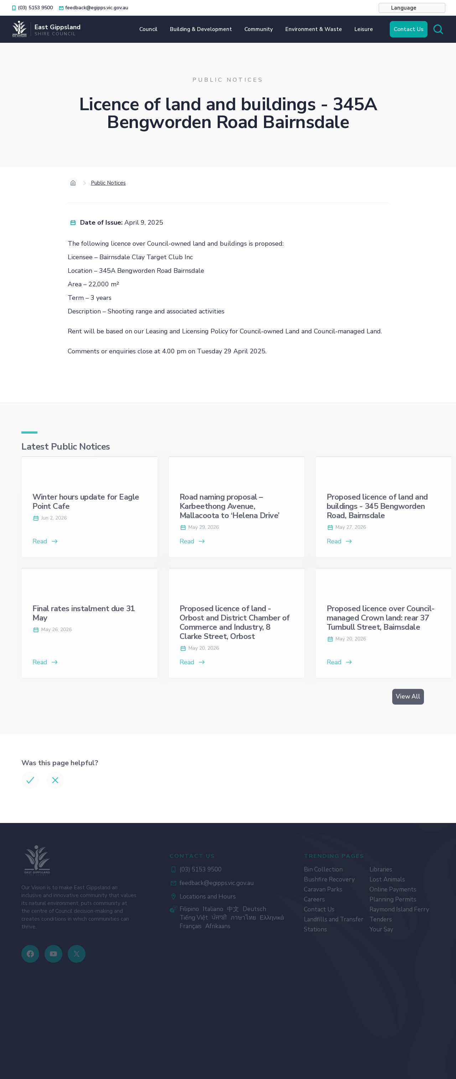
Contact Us (409, 29)
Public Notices (108, 182)
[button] (412, 8)
